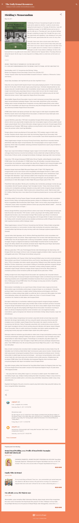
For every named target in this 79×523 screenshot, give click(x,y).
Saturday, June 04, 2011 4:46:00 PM (21, 433)
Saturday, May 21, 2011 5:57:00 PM (21, 407)
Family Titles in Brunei (13, 473)
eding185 (14, 427)
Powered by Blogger (39, 515)
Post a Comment (11, 437)
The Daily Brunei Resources (19, 4)
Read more (58, 467)
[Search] (77, 4)
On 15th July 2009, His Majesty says (18, 493)
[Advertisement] (72, 36)
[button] (61, 14)
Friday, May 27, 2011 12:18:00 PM (21, 422)
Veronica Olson (43, 518)
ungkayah (14, 402)
